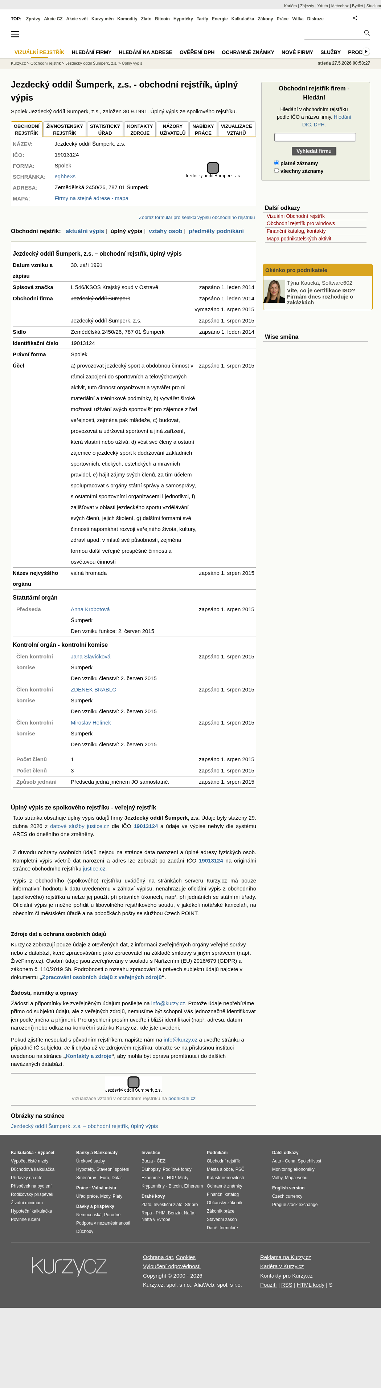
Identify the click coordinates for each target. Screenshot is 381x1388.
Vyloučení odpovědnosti (172, 1266)
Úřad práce (87, 1196)
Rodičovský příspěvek (32, 1194)
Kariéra (290, 6)
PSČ (240, 1169)
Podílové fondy (177, 1169)
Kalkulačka (243, 18)
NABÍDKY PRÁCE (203, 129)
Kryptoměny (153, 1186)
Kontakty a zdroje (88, 1056)
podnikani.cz (182, 1098)
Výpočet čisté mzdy (29, 1161)
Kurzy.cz (18, 63)
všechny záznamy (298, 171)
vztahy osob (165, 231)
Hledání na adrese (145, 52)
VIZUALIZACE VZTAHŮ (236, 129)
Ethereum (193, 1186)
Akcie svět (77, 18)
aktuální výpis (85, 231)
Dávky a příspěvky (95, 1206)
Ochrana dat (158, 1257)
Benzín (174, 1212)
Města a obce (220, 1169)
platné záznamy (296, 163)
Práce (283, 18)
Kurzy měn (102, 18)
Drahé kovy (153, 1196)
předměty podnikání (216, 231)
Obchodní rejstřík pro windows (301, 223)
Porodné (112, 1214)
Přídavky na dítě (26, 1177)
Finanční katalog (223, 1194)
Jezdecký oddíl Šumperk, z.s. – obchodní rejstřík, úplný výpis (84, 1126)
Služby (330, 52)
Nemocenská (89, 1214)
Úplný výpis (132, 63)
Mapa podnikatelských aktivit (299, 239)
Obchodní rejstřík (45, 63)
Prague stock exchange (295, 1204)
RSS (286, 1285)
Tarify (202, 18)
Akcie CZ (53, 18)
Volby (277, 1177)
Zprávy (33, 18)
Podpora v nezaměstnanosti (103, 1223)
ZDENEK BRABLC (93, 689)
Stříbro (191, 1204)
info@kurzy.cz (168, 1003)
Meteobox (340, 6)
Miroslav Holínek (91, 722)
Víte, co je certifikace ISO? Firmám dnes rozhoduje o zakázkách (321, 296)
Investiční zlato (167, 1204)
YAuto (323, 6)
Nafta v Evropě (156, 1219)
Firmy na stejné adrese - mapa (91, 198)
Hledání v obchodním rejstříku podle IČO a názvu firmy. (314, 116)
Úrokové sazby (90, 1161)
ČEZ (161, 1161)
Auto (276, 1161)
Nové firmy (297, 52)
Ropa (147, 1212)
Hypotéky (183, 18)
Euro (104, 1177)
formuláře (229, 1227)
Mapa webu (296, 1177)
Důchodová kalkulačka (32, 1169)
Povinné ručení (25, 1219)
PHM (160, 1212)
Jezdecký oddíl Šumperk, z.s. (91, 63)
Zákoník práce (220, 1211)
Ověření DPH (197, 52)
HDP (171, 1177)
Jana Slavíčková (90, 656)
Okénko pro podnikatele (296, 270)
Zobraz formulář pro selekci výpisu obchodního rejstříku (197, 217)
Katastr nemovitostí (225, 1177)
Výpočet (45, 1152)
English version (288, 1187)
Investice (151, 1152)
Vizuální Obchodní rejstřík (296, 216)
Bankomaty (106, 1152)
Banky (82, 1152)
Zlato (146, 18)
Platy (118, 1196)
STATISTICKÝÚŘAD (105, 129)
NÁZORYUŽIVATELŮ (172, 129)
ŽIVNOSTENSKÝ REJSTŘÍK (64, 129)
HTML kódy (310, 1285)
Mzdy (105, 1196)
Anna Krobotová (90, 609)
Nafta (189, 1212)
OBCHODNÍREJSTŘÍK (27, 129)
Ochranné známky (248, 52)
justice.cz (94, 868)
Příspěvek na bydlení (31, 1186)
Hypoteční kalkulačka (31, 1211)
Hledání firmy (92, 52)
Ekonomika (152, 1177)
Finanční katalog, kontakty (296, 231)
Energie (220, 18)
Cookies (186, 1257)
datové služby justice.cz (79, 826)
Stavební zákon (222, 1219)
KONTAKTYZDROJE (140, 129)
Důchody (84, 1231)
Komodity (127, 18)
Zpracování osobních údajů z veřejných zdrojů (102, 977)
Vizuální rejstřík (40, 52)
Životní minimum (27, 1202)
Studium (373, 6)
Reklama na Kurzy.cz (285, 1257)
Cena (290, 1161)
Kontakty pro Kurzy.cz (286, 1276)
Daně (212, 1227)
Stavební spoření (113, 1169)
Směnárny (86, 1177)
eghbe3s (65, 176)
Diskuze (315, 18)
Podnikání (217, 1152)
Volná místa (104, 1187)
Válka (297, 18)
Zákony (265, 18)
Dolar (116, 1177)
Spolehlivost (309, 1161)
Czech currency (287, 1196)
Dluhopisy (151, 1169)
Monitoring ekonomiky (293, 1169)
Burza (147, 1161)
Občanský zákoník (224, 1202)
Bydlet (357, 6)
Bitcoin (162, 18)
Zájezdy (307, 6)
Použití (268, 1285)
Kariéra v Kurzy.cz (282, 1266)
